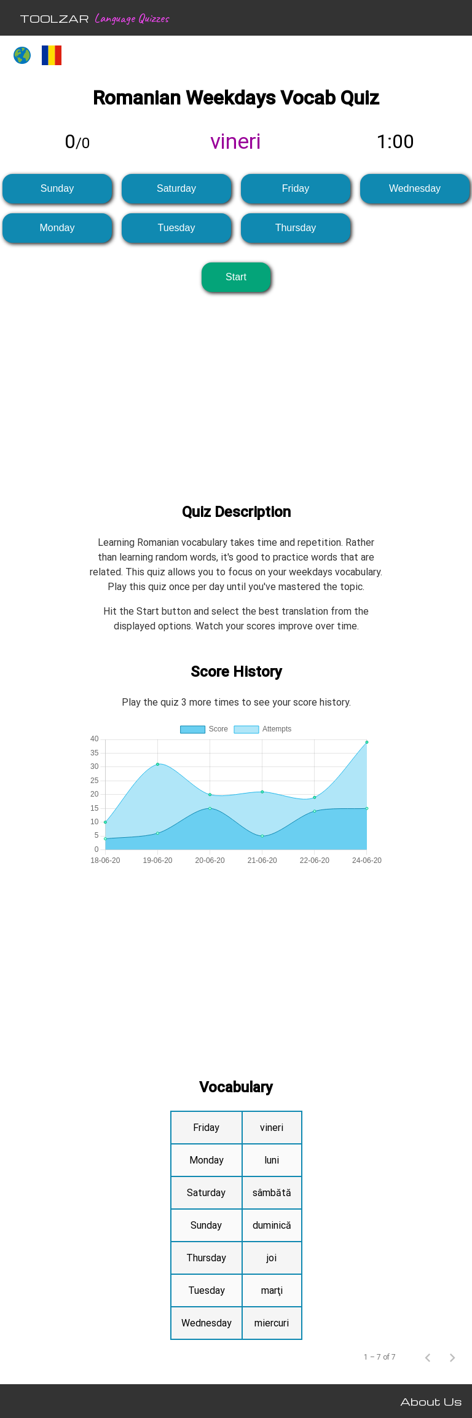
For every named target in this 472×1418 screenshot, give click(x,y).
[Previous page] (427, 1357)
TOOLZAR (54, 18)
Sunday (57, 188)
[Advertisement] (236, 388)
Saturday (176, 188)
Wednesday (415, 188)
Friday (295, 188)
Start (236, 277)
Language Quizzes (131, 18)
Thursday (296, 228)
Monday (57, 228)
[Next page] (452, 1357)
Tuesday (176, 228)
